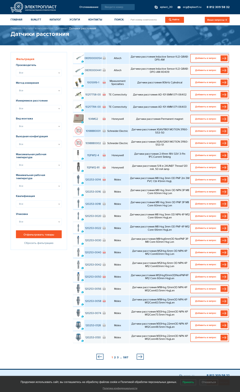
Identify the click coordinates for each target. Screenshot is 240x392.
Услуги (75, 19)
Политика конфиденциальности (120, 388)
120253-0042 (93, 264)
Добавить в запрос (210, 58)
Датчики (61, 28)
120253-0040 (93, 252)
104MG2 (93, 119)
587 (125, 357)
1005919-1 (93, 82)
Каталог (55, 19)
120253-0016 (93, 191)
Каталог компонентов (38, 28)
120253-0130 (93, 337)
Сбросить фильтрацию (39, 243)
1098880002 (93, 143)
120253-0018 (93, 204)
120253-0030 (93, 240)
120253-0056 (93, 289)
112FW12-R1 (93, 167)
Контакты (95, 19)
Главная (16, 19)
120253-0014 (93, 179)
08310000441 (93, 70)
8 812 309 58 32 (218, 7)
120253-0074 (93, 313)
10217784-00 (93, 107)
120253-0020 (93, 216)
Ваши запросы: (217, 19)
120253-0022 (93, 228)
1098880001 (93, 131)
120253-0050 (93, 276)
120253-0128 (93, 325)
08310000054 (93, 58)
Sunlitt (36, 19)
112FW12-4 (93, 155)
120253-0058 (93, 301)
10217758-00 (93, 94)
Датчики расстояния (82, 28)
